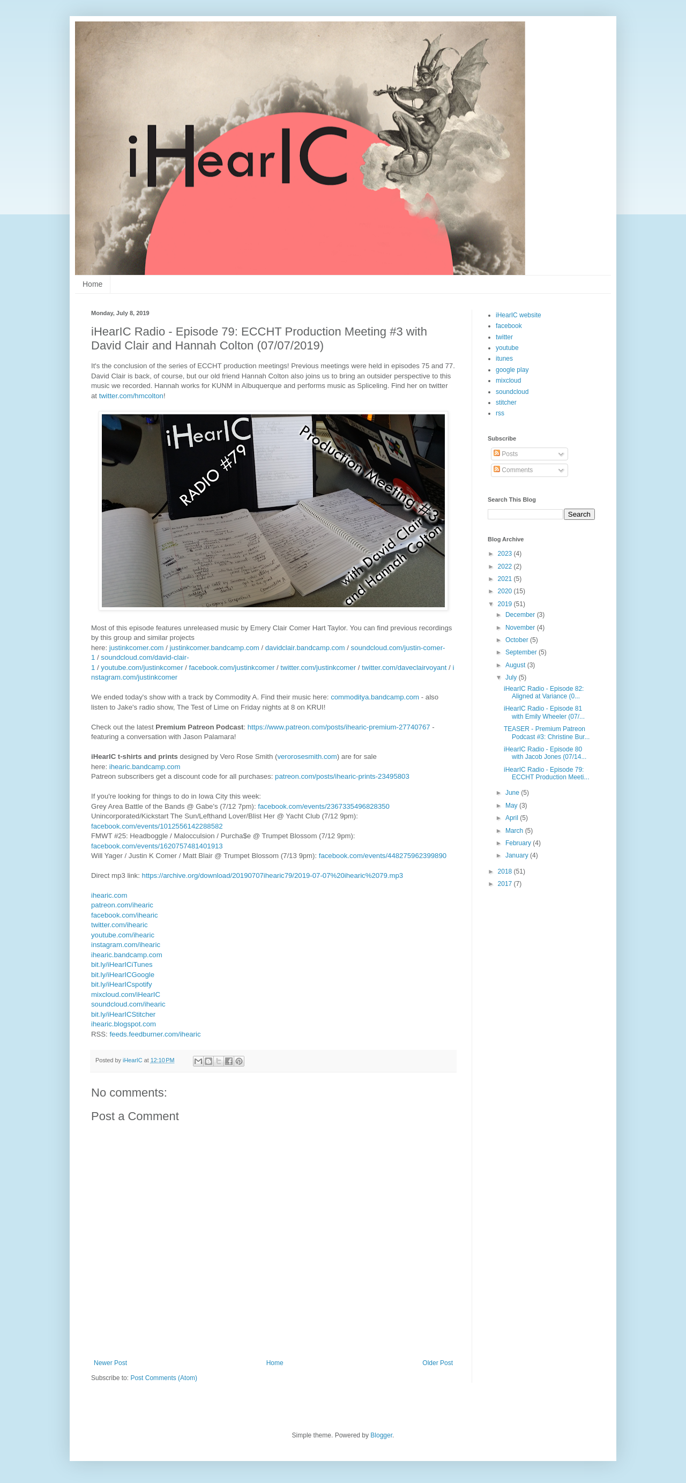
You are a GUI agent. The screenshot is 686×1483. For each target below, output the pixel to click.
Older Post (437, 1363)
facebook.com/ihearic (124, 915)
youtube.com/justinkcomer (142, 668)
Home (92, 284)
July (512, 677)
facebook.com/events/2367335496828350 (324, 806)
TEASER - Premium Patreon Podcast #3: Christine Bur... (547, 732)
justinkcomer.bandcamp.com (214, 648)
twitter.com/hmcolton (131, 396)
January (517, 855)
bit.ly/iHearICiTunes (122, 964)
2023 (506, 553)
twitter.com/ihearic (119, 925)
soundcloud (512, 392)
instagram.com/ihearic (125, 945)
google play (512, 370)
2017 (506, 884)
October (517, 640)
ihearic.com (109, 895)
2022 (506, 566)
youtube (507, 348)
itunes (504, 358)
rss (500, 413)
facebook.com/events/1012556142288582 (157, 826)
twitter (504, 337)
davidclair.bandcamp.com (305, 648)
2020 (506, 591)
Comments (513, 470)
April (512, 818)
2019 (506, 604)
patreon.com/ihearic (122, 905)
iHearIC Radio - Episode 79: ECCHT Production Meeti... (547, 773)
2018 (506, 871)
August (516, 665)
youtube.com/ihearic (122, 935)
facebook (509, 326)
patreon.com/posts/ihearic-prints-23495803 (342, 776)
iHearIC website (518, 315)
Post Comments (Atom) (163, 1378)
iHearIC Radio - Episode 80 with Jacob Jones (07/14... (545, 753)
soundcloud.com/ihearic (128, 1004)
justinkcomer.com (136, 648)
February (519, 843)
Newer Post (110, 1363)
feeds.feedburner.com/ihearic (154, 1034)
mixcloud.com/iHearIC (125, 994)
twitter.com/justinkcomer (318, 668)
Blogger (381, 1435)
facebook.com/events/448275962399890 (382, 856)
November (521, 627)
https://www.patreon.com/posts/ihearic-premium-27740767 (339, 727)
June (513, 792)
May (512, 805)
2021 (506, 579)
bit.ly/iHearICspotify (121, 984)
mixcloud (508, 380)
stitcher (506, 402)
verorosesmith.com (307, 756)
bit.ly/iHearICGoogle (122, 975)
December (521, 614)
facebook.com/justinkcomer (232, 668)
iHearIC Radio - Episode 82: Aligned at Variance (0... (544, 692)
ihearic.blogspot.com (123, 1024)
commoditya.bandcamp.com (375, 697)
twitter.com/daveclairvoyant (404, 668)
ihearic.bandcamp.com (145, 767)
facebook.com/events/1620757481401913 (157, 846)
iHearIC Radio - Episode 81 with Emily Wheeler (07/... (544, 712)
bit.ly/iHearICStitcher (123, 1014)
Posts (506, 454)
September (522, 652)
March (515, 830)
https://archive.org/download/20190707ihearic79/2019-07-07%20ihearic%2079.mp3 (273, 875)
